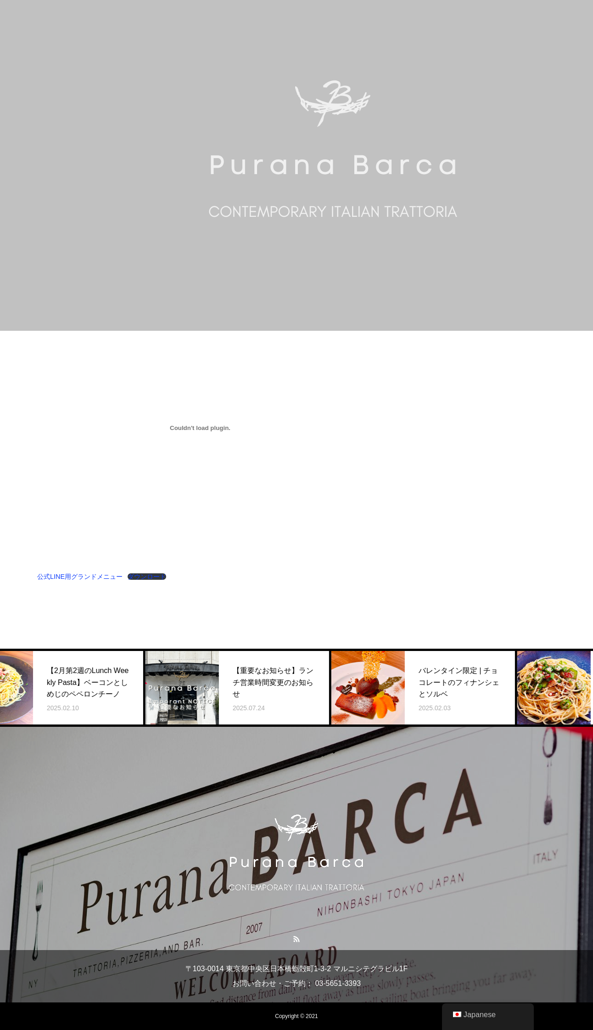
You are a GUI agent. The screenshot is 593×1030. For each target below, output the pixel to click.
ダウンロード (147, 576)
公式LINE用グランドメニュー (80, 576)
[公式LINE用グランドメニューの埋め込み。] (200, 428)
